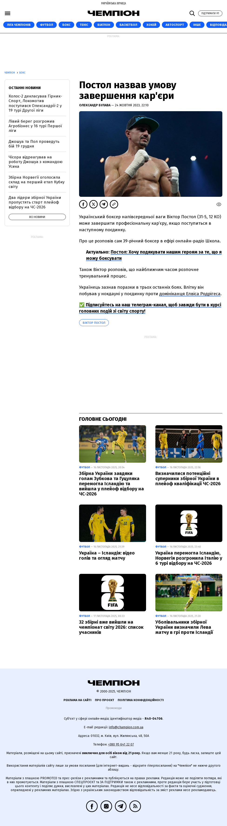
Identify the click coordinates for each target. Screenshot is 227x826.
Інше (197, 25)
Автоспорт (175, 25)
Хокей (151, 25)
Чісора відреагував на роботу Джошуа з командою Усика (36, 162)
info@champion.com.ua (126, 727)
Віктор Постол (94, 322)
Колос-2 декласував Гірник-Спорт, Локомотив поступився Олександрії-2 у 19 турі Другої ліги (35, 103)
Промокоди (114, 708)
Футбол (46, 25)
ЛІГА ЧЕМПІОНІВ (19, 25)
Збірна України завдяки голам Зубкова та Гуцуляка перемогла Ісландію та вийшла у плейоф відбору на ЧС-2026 (111, 484)
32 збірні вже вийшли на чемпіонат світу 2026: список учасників (111, 627)
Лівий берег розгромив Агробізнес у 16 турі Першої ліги (35, 126)
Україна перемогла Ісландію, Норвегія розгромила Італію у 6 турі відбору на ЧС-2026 (188, 558)
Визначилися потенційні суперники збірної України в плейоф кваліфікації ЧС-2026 (188, 478)
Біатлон (103, 25)
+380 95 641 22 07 (121, 744)
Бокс (66, 25)
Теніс (84, 25)
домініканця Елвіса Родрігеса (189, 293)
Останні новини (25, 88)
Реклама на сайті (77, 700)
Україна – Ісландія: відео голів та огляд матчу (107, 555)
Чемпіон (10, 72)
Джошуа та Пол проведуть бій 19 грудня (34, 144)
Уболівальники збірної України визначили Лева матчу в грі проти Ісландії (184, 627)
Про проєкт (104, 700)
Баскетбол (128, 25)
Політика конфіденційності (141, 700)
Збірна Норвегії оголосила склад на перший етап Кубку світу (36, 182)
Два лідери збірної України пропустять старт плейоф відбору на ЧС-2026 (35, 202)
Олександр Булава (95, 105)
